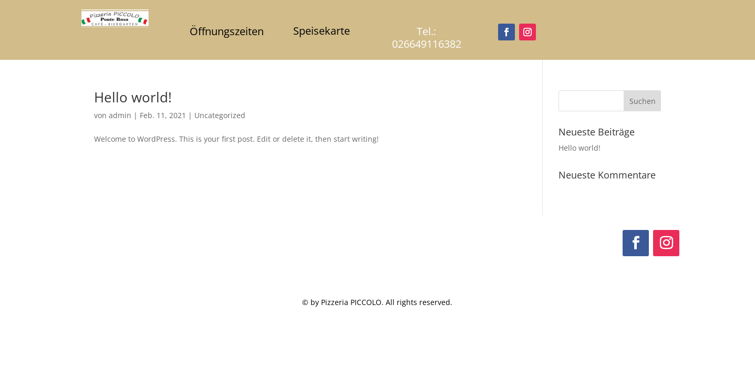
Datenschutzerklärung (631, 306)
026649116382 (426, 44)
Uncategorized (219, 115)
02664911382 (115, 295)
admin (120, 115)
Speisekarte (321, 31)
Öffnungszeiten (227, 31)
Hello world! (133, 97)
